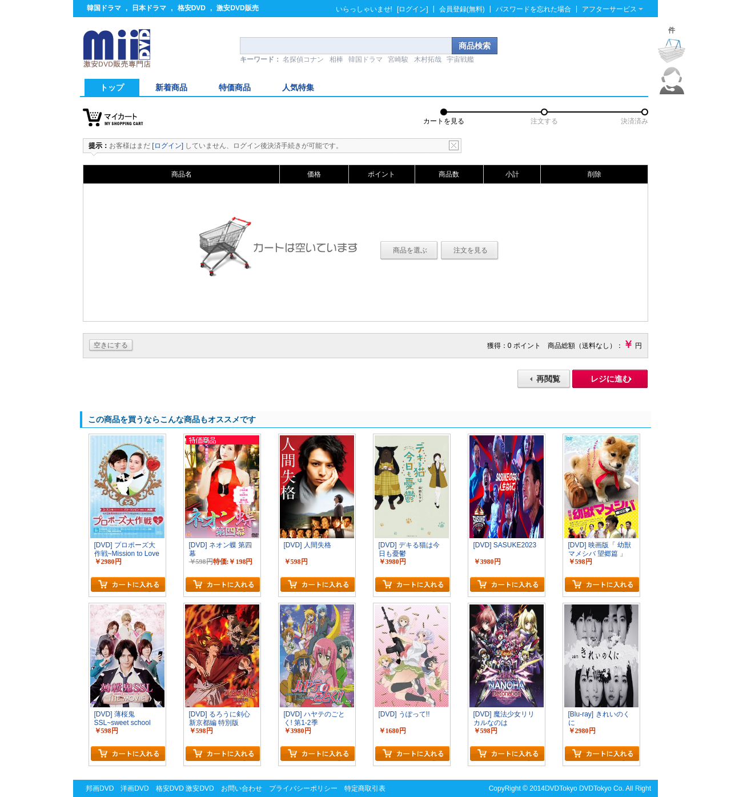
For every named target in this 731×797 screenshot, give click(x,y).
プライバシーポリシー (303, 788)
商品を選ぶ (410, 250)
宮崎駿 (398, 59)
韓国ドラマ (104, 8)
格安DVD (192, 8)
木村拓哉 (427, 59)
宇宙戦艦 (460, 59)
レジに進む (610, 378)
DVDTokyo (561, 788)
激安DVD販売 (237, 8)
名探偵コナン (303, 59)
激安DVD (200, 788)
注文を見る (470, 250)
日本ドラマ (149, 8)
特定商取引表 (364, 788)
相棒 (336, 59)
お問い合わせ (241, 788)
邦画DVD (100, 788)
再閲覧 (548, 378)
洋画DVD (134, 788)
